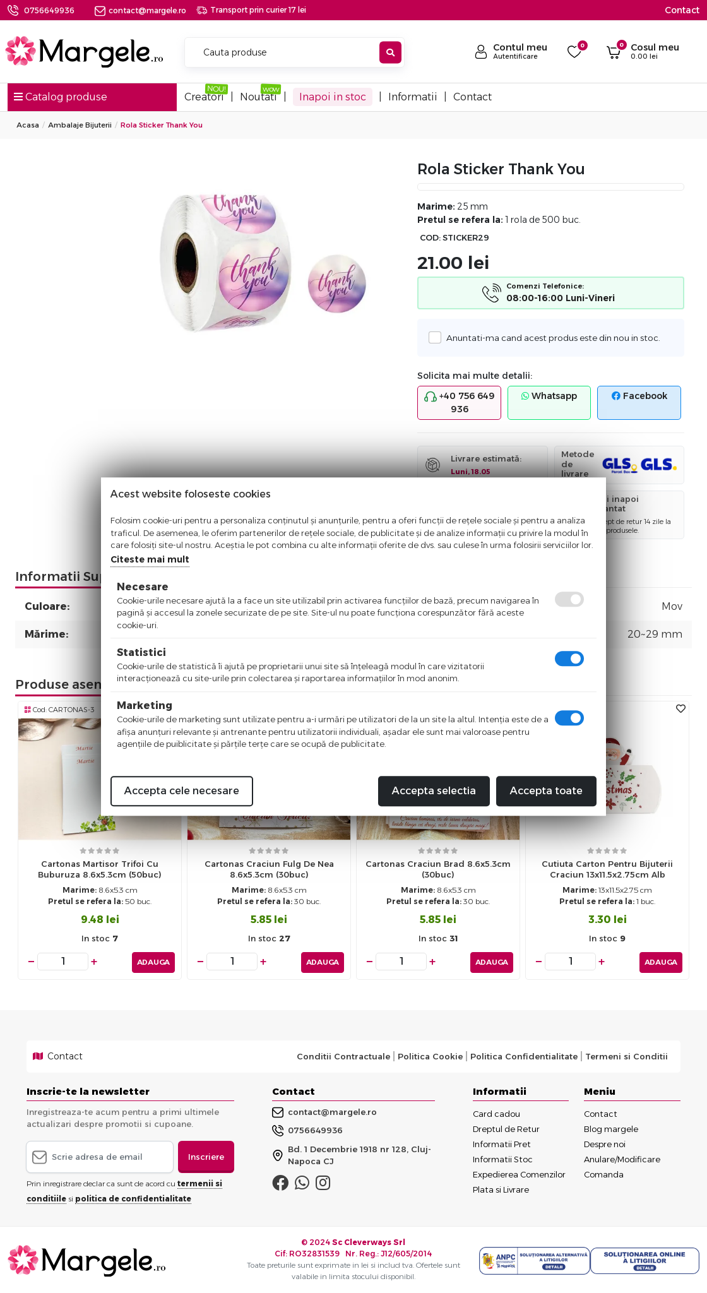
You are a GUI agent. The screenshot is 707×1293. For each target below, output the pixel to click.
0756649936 (49, 10)
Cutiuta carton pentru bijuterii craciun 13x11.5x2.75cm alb (607, 869)
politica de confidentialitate (133, 1196)
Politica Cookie (430, 1054)
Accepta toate (546, 791)
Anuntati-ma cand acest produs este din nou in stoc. (549, 337)
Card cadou (496, 1112)
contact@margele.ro (140, 10)
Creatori (204, 97)
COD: (430, 237)
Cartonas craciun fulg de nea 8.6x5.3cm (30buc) (269, 869)
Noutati (258, 97)
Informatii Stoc (503, 1157)
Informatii (412, 97)
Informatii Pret (502, 1142)
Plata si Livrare (501, 1188)
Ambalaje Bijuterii (80, 125)
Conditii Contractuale (343, 1054)
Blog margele (611, 1127)
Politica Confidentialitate (524, 1054)
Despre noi (605, 1142)
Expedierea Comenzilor (519, 1172)
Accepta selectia (434, 791)
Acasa (27, 125)
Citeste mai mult (149, 559)
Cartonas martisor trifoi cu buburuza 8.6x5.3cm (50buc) (100, 869)
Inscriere (206, 1155)
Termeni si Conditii (626, 1054)
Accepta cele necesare (181, 791)
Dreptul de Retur (506, 1127)
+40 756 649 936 (459, 402)
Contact (682, 10)
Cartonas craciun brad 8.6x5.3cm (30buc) (438, 869)
